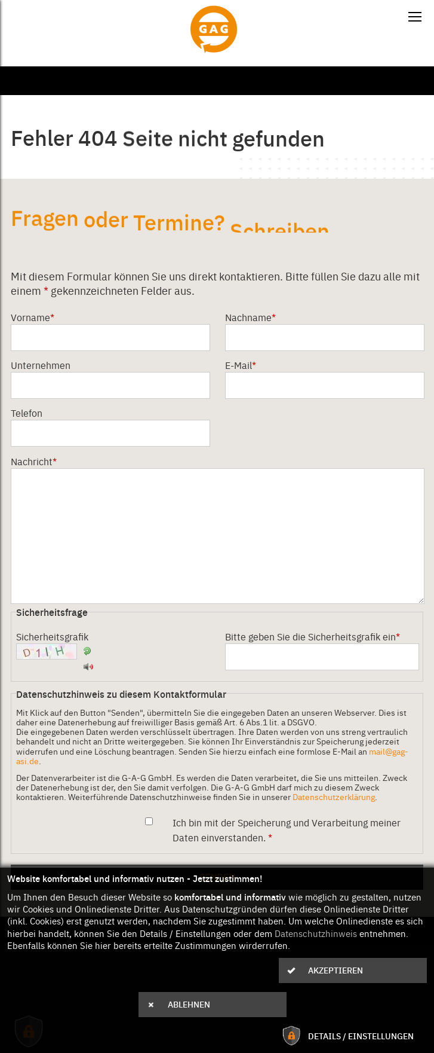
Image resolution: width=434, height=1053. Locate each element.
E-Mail (240, 364)
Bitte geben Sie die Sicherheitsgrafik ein (312, 636)
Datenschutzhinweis (316, 933)
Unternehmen (40, 364)
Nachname (250, 316)
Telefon (26, 412)
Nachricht (34, 461)
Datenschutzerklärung (334, 796)
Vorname (32, 316)
